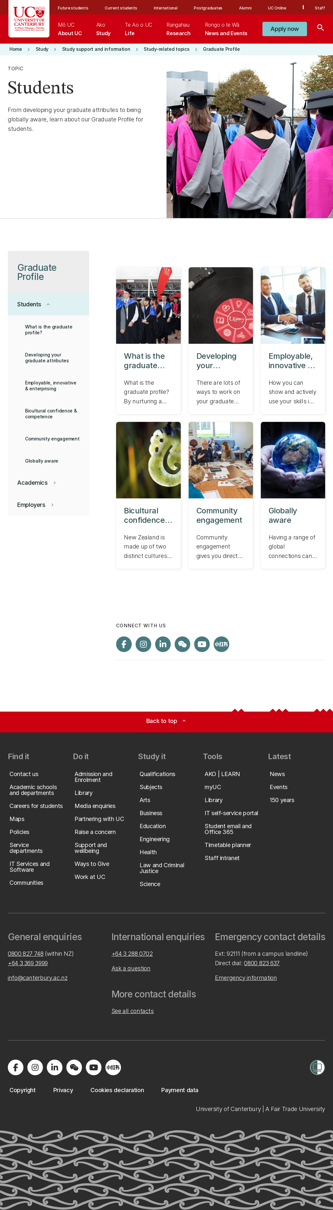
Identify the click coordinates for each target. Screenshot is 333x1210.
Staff (320, 8)
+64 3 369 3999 (28, 963)
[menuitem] (70, 29)
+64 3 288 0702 (132, 953)
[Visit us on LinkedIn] (163, 644)
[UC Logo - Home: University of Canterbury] (29, 18)
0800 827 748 (26, 953)
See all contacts (133, 1011)
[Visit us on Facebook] (124, 644)
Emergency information (246, 977)
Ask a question (131, 968)
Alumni (245, 8)
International (166, 8)
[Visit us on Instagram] (143, 644)
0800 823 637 (262, 963)
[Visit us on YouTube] (202, 644)
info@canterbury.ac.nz (37, 977)
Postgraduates (208, 8)
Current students (121, 8)
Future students (73, 8)
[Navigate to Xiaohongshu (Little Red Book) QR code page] (221, 644)
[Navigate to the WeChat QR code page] (182, 644)
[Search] (320, 29)
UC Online (277, 8)
